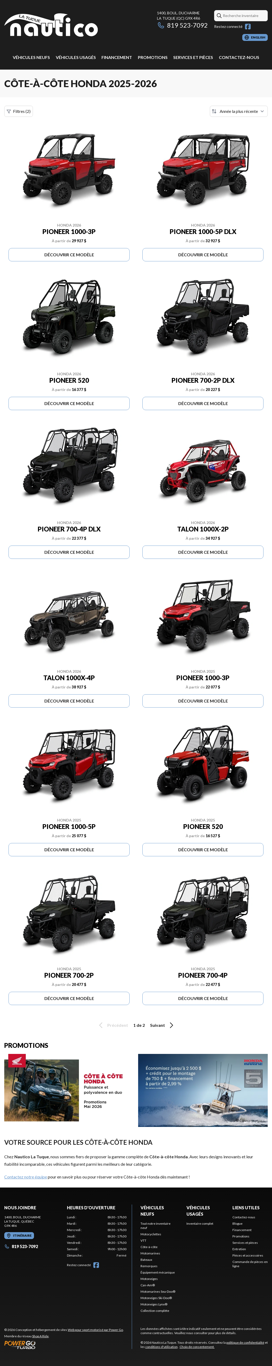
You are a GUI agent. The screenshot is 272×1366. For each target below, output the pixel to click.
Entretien (239, 1249)
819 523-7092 (182, 25)
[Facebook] (248, 26)
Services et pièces (193, 57)
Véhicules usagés (76, 57)
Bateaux (146, 1260)
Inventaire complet (199, 1223)
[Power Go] (64, 1345)
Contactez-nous (239, 57)
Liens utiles (246, 1207)
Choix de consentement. (197, 1347)
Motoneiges (149, 1279)
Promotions (153, 57)
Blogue (237, 1223)
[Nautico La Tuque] (51, 26)
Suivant (162, 1025)
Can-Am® (148, 1285)
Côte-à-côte (149, 1247)
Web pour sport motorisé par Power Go (95, 1330)
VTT (143, 1240)
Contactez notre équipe (25, 1176)
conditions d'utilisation (161, 1347)
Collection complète (155, 1311)
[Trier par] (239, 111)
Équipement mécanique (158, 1272)
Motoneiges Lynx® (154, 1304)
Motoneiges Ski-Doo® (156, 1298)
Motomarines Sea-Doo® (158, 1291)
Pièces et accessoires (247, 1255)
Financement (116, 57)
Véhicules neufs (31, 57)
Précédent (112, 1025)
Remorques (149, 1266)
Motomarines (150, 1253)
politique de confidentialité (245, 1342)
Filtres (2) (19, 111)
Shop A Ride (40, 1336)
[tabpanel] (96, 1236)
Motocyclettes (151, 1234)
